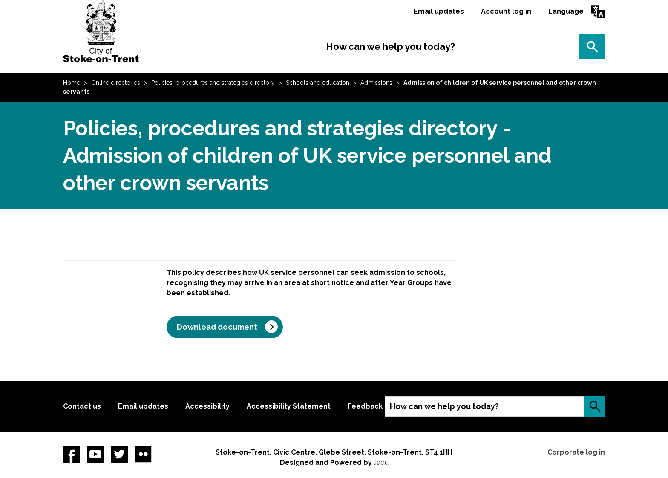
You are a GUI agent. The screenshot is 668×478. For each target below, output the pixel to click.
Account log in (506, 11)
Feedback (365, 406)
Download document (217, 327)
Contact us (82, 406)
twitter (119, 454)
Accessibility (207, 406)
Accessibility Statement (289, 406)
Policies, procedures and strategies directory (213, 82)
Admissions (376, 82)
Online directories (115, 82)
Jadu (381, 462)
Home (71, 82)
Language (566, 11)
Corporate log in (576, 452)
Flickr (143, 454)
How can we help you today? (390, 46)
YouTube (95, 454)
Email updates (439, 11)
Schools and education (317, 82)
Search (592, 46)
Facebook (71, 454)
